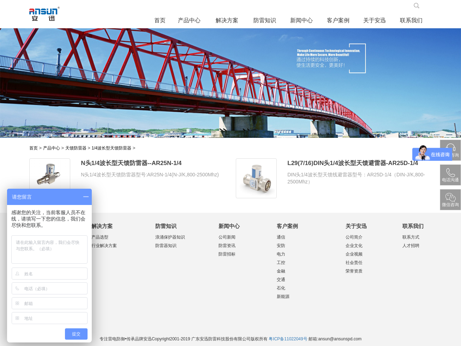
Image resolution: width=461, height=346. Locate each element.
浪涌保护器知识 (170, 237)
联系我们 (411, 20)
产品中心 (189, 20)
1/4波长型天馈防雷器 (111, 148)
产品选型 (99, 237)
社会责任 (354, 262)
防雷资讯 (226, 245)
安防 (281, 245)
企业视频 (354, 254)
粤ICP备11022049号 (288, 338)
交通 (281, 279)
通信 (281, 237)
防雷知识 (264, 20)
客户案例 (338, 20)
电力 (281, 254)
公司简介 (354, 237)
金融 (281, 271)
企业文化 (354, 245)
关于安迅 (374, 20)
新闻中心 (301, 20)
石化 (281, 288)
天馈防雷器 (75, 148)
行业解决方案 (104, 245)
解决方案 (227, 20)
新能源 (283, 296)
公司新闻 (226, 237)
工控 (281, 262)
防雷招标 (226, 254)
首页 (160, 20)
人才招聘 (410, 245)
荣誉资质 (354, 271)
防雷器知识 (165, 245)
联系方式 (410, 237)
